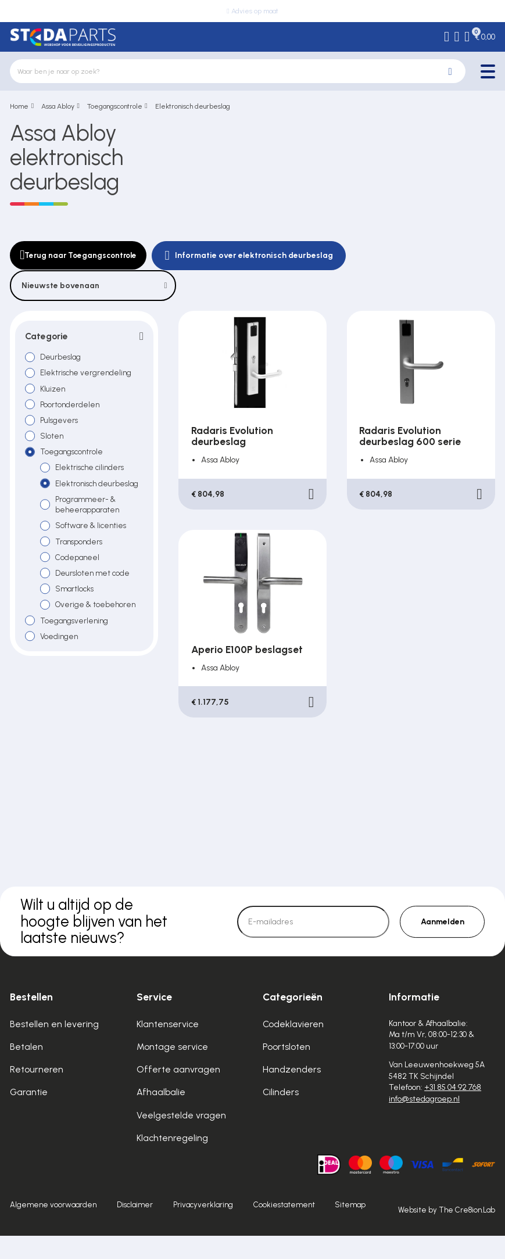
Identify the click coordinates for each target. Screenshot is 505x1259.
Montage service (172, 1069)
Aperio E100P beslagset (247, 649)
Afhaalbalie (161, 1115)
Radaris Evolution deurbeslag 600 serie (410, 435)
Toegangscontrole (114, 106)
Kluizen (54, 390)
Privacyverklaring (203, 1228)
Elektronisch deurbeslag (192, 106)
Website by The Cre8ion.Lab (446, 1233)
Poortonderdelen (71, 406)
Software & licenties (93, 543)
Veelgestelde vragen (181, 1138)
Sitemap (350, 1228)
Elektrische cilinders (92, 472)
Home (19, 106)
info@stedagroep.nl (424, 1122)
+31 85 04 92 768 (452, 1110)
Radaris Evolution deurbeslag (232, 435)
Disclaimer (135, 1228)
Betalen (26, 1069)
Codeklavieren (293, 1047)
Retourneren (36, 1093)
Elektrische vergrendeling (88, 374)
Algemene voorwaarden (53, 1228)
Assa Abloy (57, 106)
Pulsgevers (61, 423)
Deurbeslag (62, 358)
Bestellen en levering (54, 1047)
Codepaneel (79, 577)
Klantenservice (168, 1047)
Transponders (81, 560)
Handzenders (292, 1093)
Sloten (53, 439)
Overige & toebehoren (97, 625)
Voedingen (60, 658)
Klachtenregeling (172, 1161)
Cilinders (281, 1115)
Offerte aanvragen (178, 1093)
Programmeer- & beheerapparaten (89, 522)
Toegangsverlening (76, 642)
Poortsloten (286, 1069)
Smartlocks (76, 609)
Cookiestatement (284, 1228)
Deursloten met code (94, 593)
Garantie (29, 1115)
